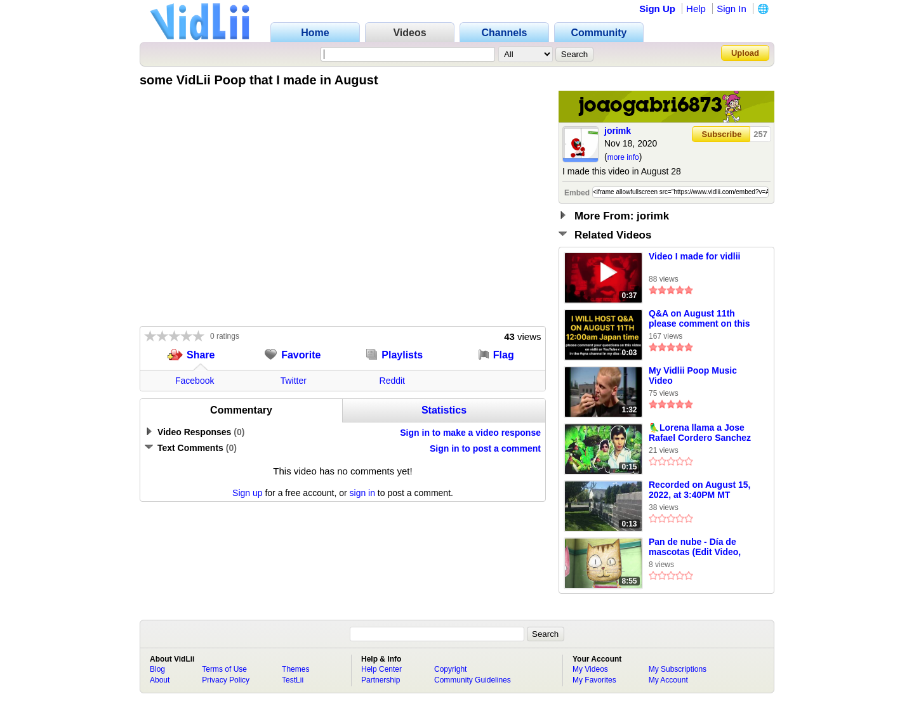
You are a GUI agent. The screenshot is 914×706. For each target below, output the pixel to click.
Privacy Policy (225, 680)
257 (760, 134)
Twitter (294, 381)
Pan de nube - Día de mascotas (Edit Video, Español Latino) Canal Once (695, 547)
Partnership (380, 680)
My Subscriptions (677, 669)
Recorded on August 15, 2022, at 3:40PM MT (700, 490)
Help (696, 8)
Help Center (381, 669)
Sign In (731, 8)
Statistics (444, 410)
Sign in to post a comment (485, 448)
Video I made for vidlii (694, 256)
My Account (668, 680)
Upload (745, 53)
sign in (362, 493)
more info (623, 157)
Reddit (392, 381)
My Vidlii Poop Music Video (693, 375)
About (159, 680)
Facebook (194, 381)
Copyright (450, 669)
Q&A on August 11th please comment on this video (699, 319)
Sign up (247, 493)
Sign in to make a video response (470, 433)
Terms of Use (224, 669)
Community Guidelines (472, 680)
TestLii (292, 680)
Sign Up (657, 8)
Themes (295, 669)
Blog (157, 669)
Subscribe (722, 134)
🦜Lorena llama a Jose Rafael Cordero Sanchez (700, 432)
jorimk (617, 131)
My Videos (590, 669)
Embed (577, 192)
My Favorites (594, 680)
